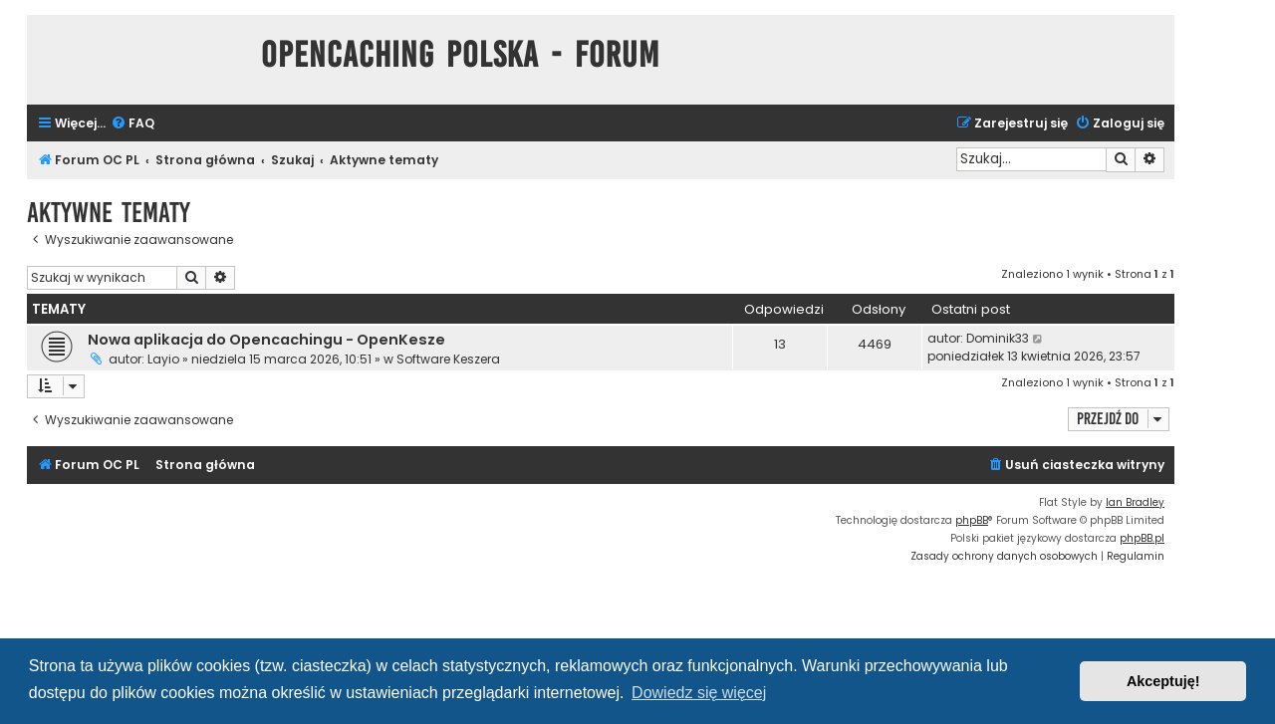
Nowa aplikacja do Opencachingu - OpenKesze (266, 340)
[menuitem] (132, 124)
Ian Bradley (1135, 502)
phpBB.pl (1142, 538)
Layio (163, 359)
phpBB (971, 520)
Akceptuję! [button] (1163, 681)
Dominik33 (997, 338)
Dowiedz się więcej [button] (699, 692)
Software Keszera (448, 359)
